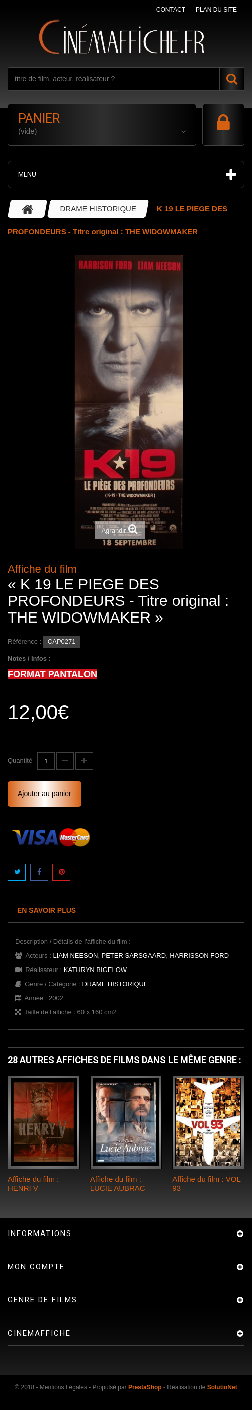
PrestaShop (145, 1387)
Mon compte (36, 1266)
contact (170, 9)
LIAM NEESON (75, 955)
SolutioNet (222, 1387)
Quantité (20, 760)
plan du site (216, 9)
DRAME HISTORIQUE (115, 984)
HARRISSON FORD (199, 955)
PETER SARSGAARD (134, 955)
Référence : (24, 641)
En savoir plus (46, 910)
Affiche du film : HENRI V (33, 1183)
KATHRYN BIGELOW (95, 970)
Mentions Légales (63, 1387)
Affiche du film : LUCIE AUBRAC (117, 1183)
